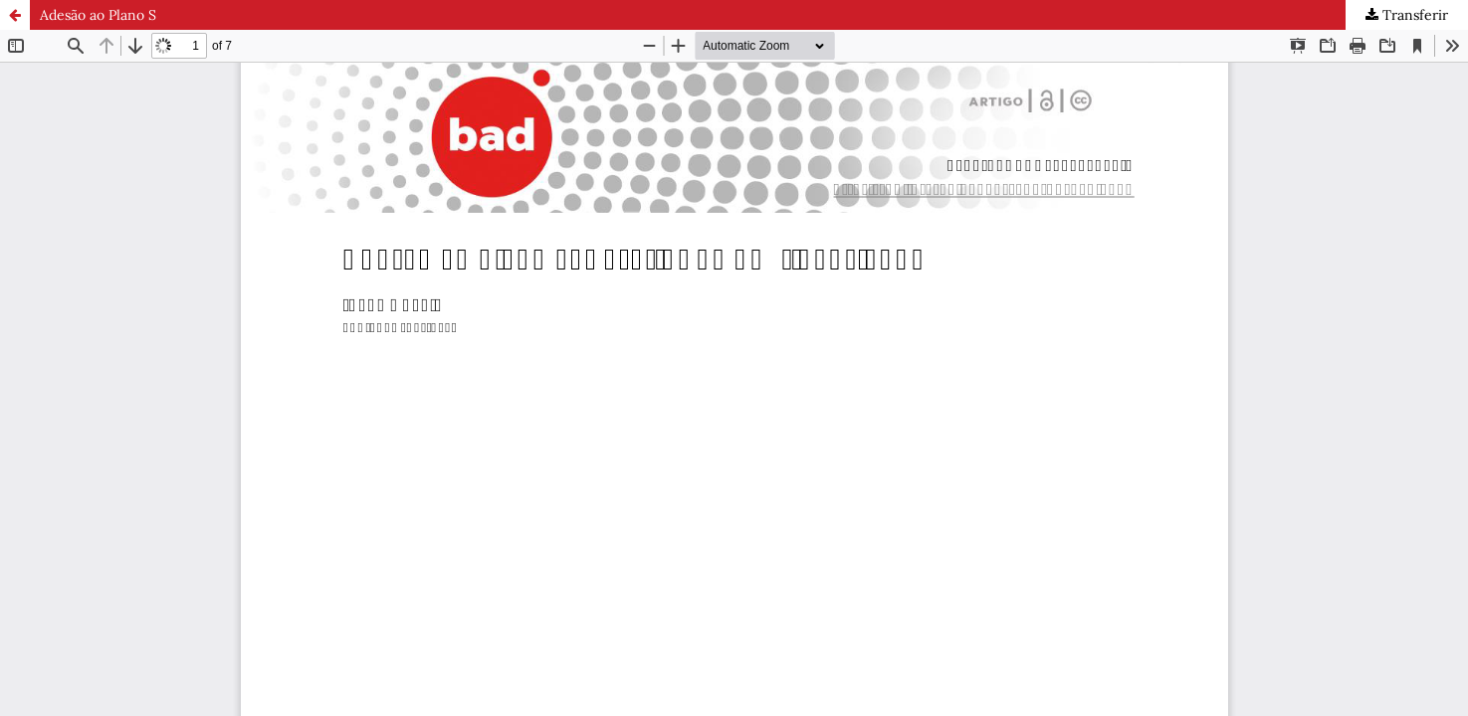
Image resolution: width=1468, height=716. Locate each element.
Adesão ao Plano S (98, 15)
